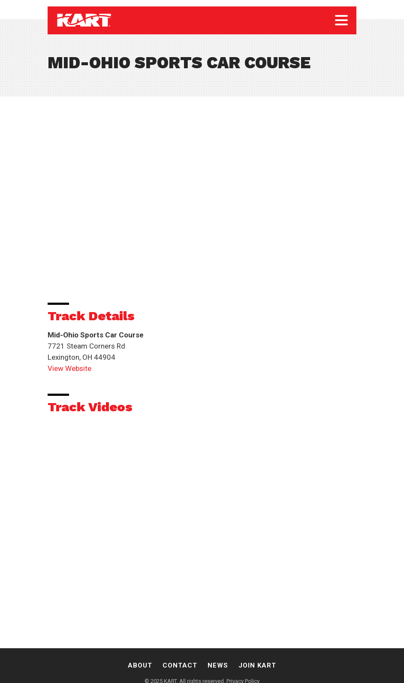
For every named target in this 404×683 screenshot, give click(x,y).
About (140, 665)
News (218, 665)
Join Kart (257, 665)
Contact (180, 665)
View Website (69, 368)
